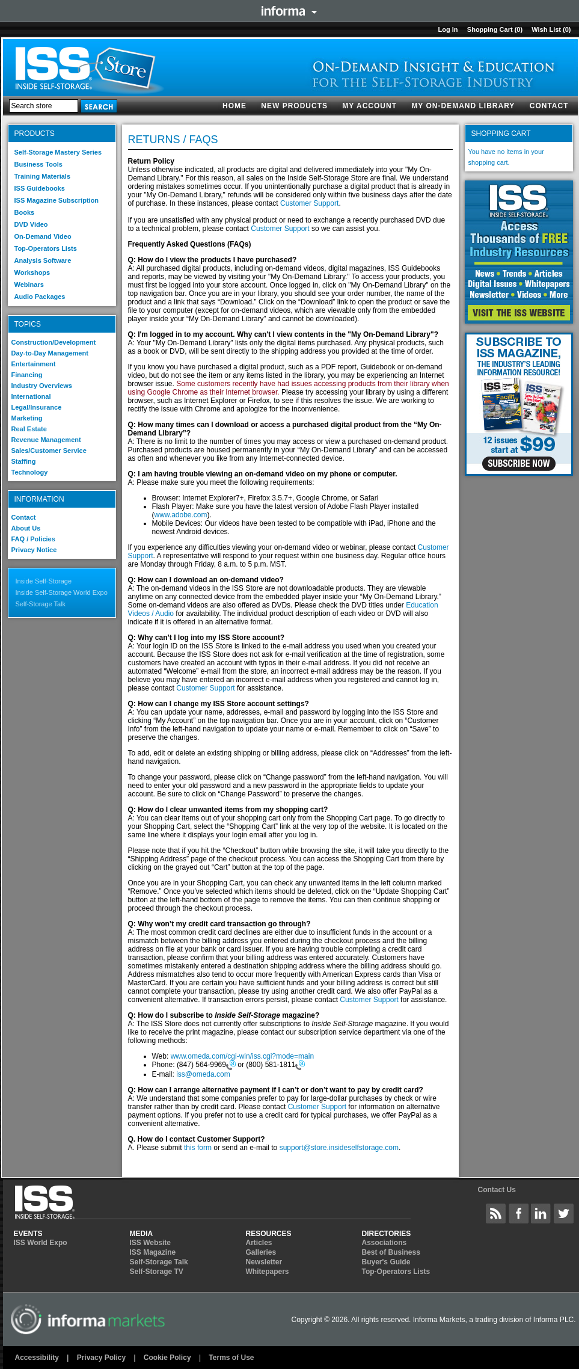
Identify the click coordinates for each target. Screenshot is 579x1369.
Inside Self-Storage (44, 581)
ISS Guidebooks (39, 188)
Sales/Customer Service (49, 450)
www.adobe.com (181, 515)
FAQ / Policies (33, 539)
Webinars (29, 284)
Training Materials (42, 176)
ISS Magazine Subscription (56, 200)
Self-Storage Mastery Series (58, 152)
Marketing (27, 418)
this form (198, 1147)
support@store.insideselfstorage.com (339, 1147)
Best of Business (391, 1252)
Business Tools (38, 164)
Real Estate (29, 428)
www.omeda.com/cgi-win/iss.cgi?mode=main (242, 1056)
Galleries (261, 1252)
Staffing (23, 461)
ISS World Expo (40, 1242)
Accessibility (37, 1357)
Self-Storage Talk (41, 604)
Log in (448, 29)
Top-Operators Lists (45, 248)
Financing (27, 374)
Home (234, 106)
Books (24, 212)
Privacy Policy (101, 1357)
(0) (518, 29)
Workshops (32, 272)
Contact (549, 106)
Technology (29, 472)
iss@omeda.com (203, 1074)
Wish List (546, 29)
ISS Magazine (153, 1252)
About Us (26, 528)
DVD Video (31, 224)
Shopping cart (490, 29)
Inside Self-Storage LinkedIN (541, 1213)
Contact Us (496, 1190)
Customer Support (309, 203)
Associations (384, 1242)
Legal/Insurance (36, 407)
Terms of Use (231, 1357)
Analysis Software (43, 260)
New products (294, 106)
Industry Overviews (42, 385)
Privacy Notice (34, 549)
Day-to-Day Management (49, 353)
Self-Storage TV (156, 1271)
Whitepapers (267, 1271)
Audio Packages (40, 296)
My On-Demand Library (463, 106)
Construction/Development (53, 342)
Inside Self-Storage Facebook (519, 1213)
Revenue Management (46, 439)
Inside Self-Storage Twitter (564, 1213)
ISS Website (150, 1242)
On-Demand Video (43, 236)
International (31, 396)
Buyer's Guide (386, 1262)
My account (369, 106)
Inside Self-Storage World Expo (62, 592)
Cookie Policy (167, 1357)
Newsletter (264, 1262)
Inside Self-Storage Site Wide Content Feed (496, 1213)
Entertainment (33, 364)
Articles (259, 1242)
